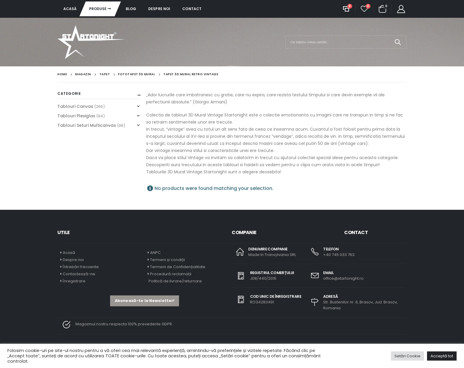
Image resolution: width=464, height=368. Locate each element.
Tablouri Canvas (75, 106)
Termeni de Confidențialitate (177, 267)
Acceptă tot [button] (442, 356)
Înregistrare (74, 281)
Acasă (70, 8)
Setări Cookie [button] (407, 356)
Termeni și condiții (167, 260)
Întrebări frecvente (81, 267)
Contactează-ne (79, 274)
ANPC (155, 252)
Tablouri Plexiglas (76, 116)
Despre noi (159, 8)
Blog (131, 8)
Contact (192, 8)
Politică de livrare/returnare (175, 281)
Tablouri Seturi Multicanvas (86, 125)
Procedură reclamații (170, 274)
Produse (98, 8)
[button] (144, 300)
